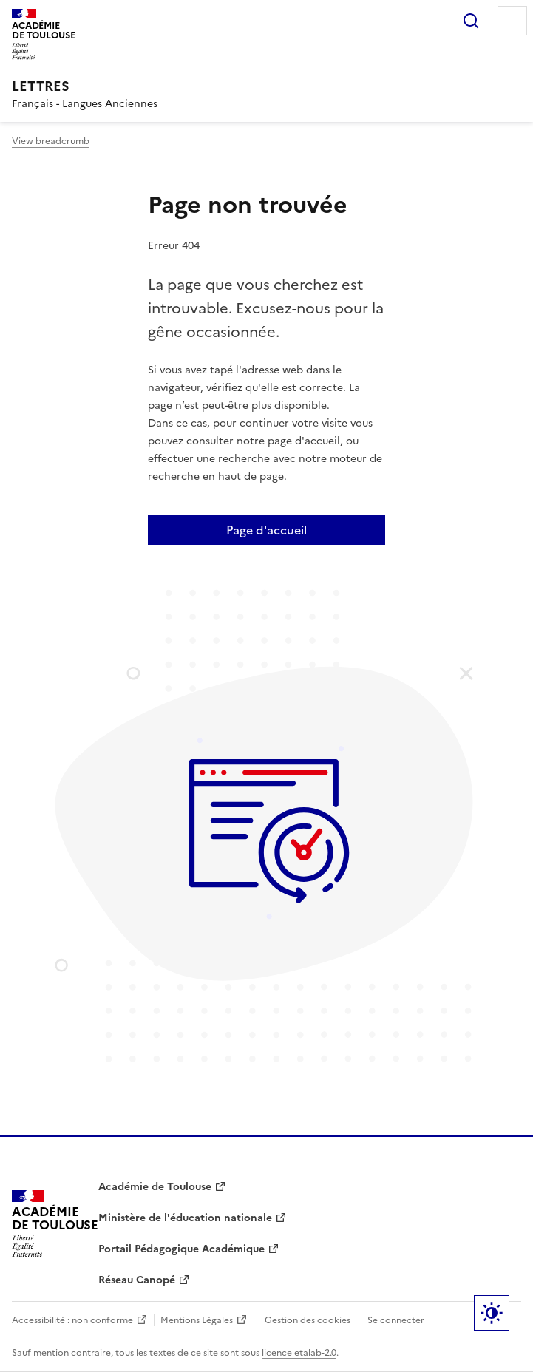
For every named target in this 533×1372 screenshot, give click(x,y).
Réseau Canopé (136, 1280)
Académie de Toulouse (154, 1187)
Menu (512, 20)
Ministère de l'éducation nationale (185, 1218)
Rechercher (471, 20)
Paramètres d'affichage (491, 1313)
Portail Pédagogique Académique (181, 1249)
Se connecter (395, 1320)
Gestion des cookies (307, 1320)
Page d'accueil (266, 530)
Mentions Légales (196, 1320)
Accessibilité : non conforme (72, 1320)
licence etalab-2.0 (299, 1352)
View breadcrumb (50, 141)
